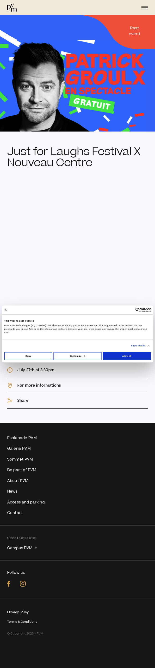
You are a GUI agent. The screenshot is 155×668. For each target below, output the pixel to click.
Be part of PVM (21, 470)
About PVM (17, 480)
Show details (138, 345)
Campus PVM (20, 548)
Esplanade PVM (22, 438)
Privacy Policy (18, 612)
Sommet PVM (20, 459)
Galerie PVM (19, 448)
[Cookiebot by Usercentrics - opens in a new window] (130, 310)
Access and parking (26, 502)
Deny (28, 356)
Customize (77, 356)
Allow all (126, 356)
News (12, 491)
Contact (15, 513)
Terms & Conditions (22, 622)
